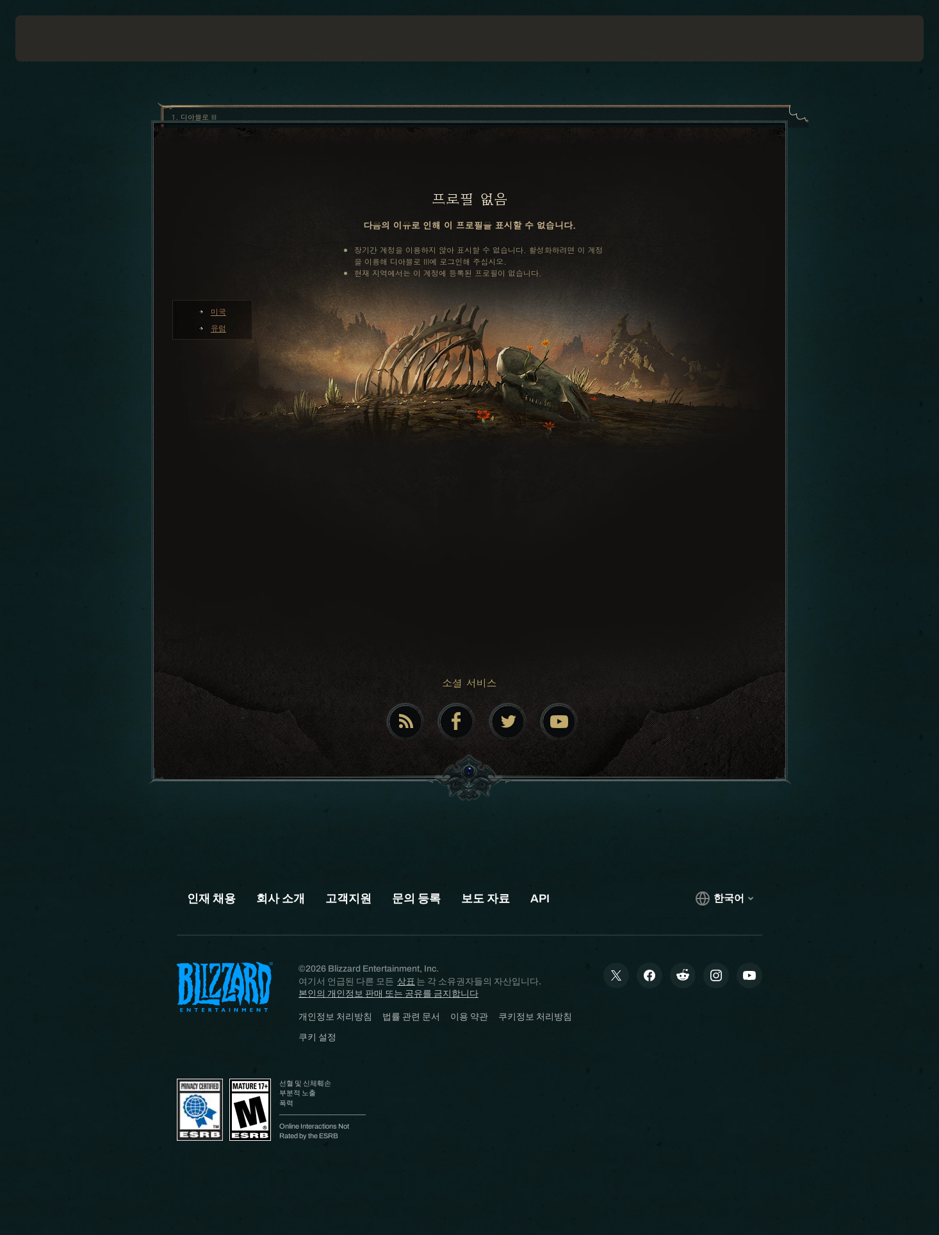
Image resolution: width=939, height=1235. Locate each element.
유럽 (218, 327)
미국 (218, 311)
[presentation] (62, 38)
